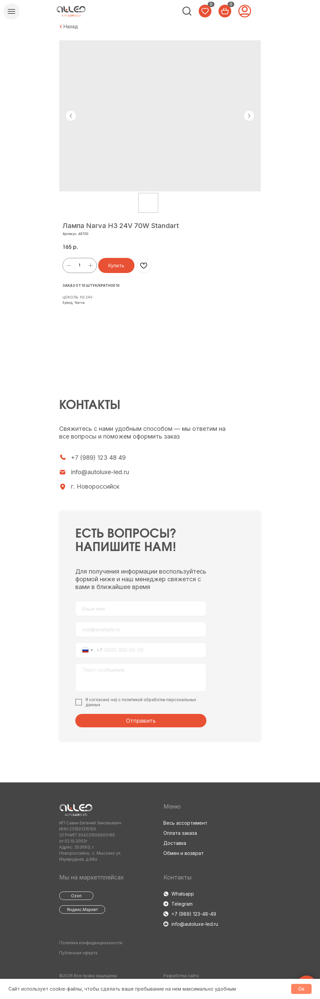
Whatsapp (182, 894)
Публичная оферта (78, 952)
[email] (140, 629)
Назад (71, 26)
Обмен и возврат (183, 853)
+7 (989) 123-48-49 (193, 914)
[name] (140, 608)
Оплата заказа (180, 833)
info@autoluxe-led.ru (100, 471)
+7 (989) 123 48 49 (98, 457)
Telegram (182, 904)
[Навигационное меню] (11, 11)
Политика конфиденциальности (90, 942)
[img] (187, 11)
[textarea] (140, 677)
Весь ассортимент (185, 823)
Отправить (141, 720)
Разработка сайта (181, 975)
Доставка (174, 843)
